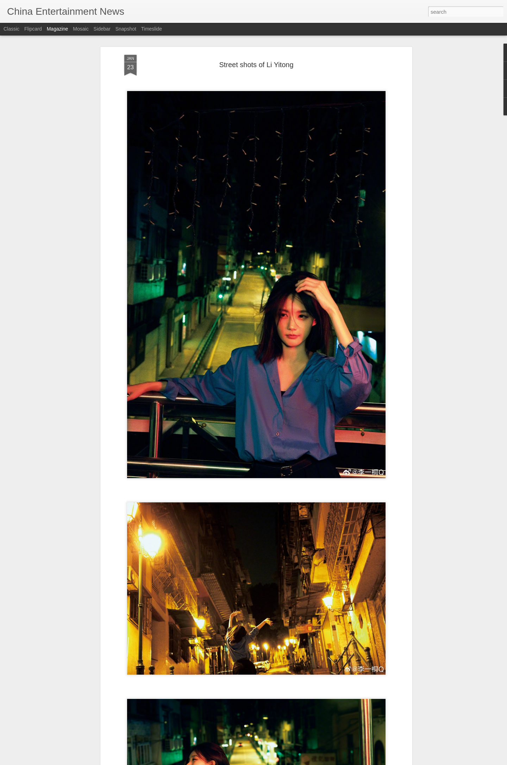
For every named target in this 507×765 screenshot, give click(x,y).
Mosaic (80, 29)
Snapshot (125, 29)
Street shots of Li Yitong (256, 65)
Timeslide (151, 29)
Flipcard (33, 29)
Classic (11, 29)
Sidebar (102, 29)
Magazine (57, 29)
